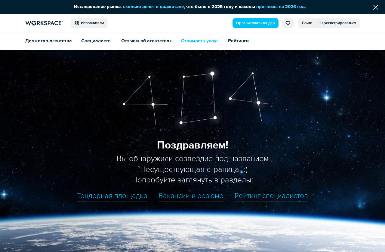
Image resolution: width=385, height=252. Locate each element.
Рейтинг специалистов (271, 196)
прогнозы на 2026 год (280, 7)
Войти (307, 23)
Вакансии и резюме (191, 196)
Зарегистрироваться (337, 23)
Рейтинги (238, 41)
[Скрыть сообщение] (375, 7)
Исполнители (89, 23)
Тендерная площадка (112, 196)
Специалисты (96, 41)
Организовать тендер (255, 23)
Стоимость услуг (199, 41)
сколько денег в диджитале (153, 7)
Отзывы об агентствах (146, 41)
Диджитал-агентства (48, 41)
